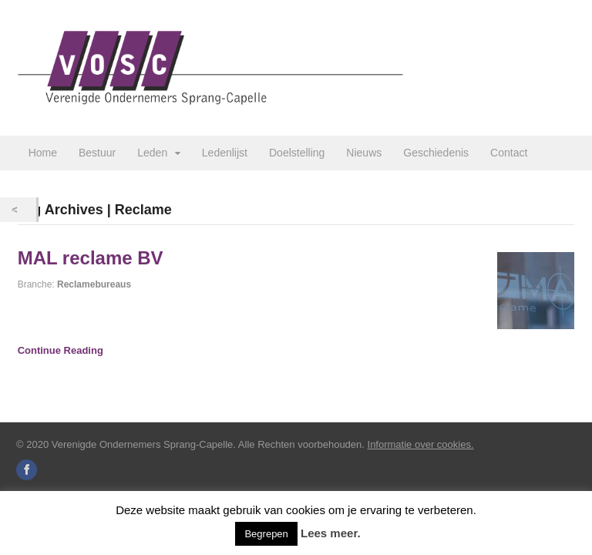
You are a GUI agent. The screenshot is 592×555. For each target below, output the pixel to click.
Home (43, 152)
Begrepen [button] (266, 534)
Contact (508, 152)
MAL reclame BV (90, 257)
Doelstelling (297, 152)
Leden (152, 152)
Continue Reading (60, 350)
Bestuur (97, 152)
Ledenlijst (224, 152)
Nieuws (364, 152)
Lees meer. (331, 533)
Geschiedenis (436, 152)
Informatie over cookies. (421, 444)
